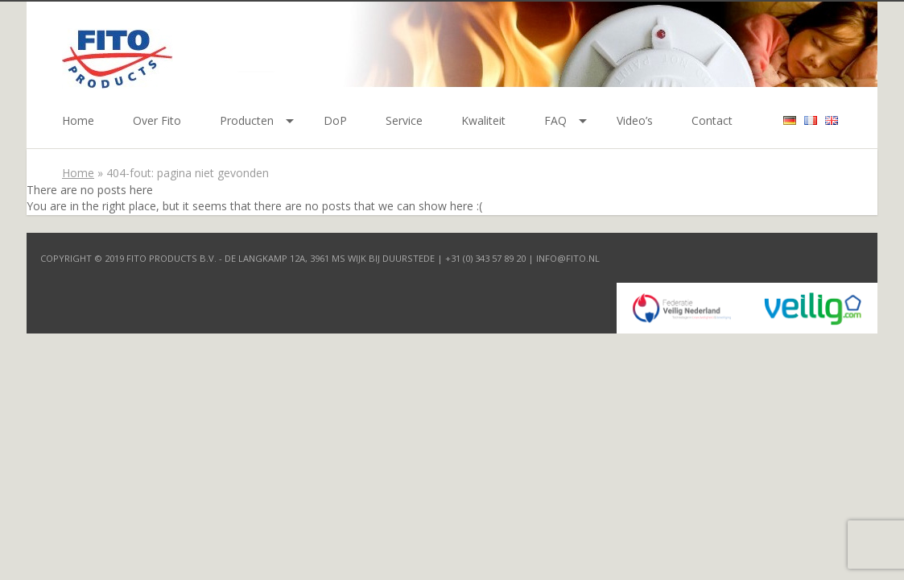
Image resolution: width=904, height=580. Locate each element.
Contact (712, 120)
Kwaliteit (483, 120)
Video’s (635, 120)
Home (78, 120)
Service (404, 120)
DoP (335, 120)
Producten (247, 120)
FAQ (555, 120)
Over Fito (157, 120)
